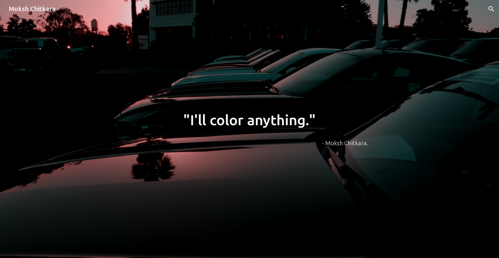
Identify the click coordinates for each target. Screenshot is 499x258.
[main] (249, 120)
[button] (491, 9)
